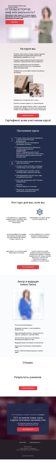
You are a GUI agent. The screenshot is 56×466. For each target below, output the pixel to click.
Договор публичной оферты (28, 455)
